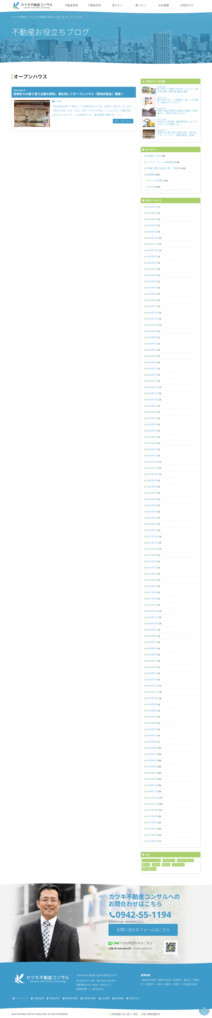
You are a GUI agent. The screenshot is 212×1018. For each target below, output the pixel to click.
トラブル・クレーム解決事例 (160, 162)
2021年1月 (151, 604)
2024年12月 (152, 312)
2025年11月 (152, 244)
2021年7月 (151, 567)
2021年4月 (151, 586)
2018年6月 (151, 760)
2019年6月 (151, 723)
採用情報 (119, 998)
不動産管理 (71, 5)
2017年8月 (151, 822)
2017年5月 (151, 841)
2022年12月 (152, 461)
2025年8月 (151, 262)
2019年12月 (152, 685)
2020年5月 (151, 654)
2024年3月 (151, 368)
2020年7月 (151, 642)
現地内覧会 (149, 868)
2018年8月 (151, 747)
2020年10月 (152, 623)
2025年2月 (151, 300)
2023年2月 (151, 449)
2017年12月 (152, 797)
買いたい (140, 5)
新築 (166, 864)
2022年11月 (152, 468)
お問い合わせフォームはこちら (143, 929)
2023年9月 (151, 405)
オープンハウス (151, 860)
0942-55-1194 (143, 914)
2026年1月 (151, 231)
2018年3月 (151, 778)
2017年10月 (152, 810)
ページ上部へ (204, 1012)
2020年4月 (151, 660)
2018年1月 (151, 791)
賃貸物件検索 (71, 998)
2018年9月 (151, 741)
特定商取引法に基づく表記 (125, 1014)
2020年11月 (152, 617)
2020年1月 (151, 679)
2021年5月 (151, 579)
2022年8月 (151, 486)
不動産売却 (94, 5)
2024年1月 (151, 380)
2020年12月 (152, 611)
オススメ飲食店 (156, 180)
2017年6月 (151, 835)
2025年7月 (151, 269)
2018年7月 (151, 754)
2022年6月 (151, 499)
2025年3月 (151, 293)
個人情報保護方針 (151, 1014)
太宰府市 (169, 860)
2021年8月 (151, 561)
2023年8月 (151, 411)
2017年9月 (151, 816)
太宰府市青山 (185, 860)
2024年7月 (151, 343)
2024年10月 (152, 324)
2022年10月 (152, 474)
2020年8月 (151, 635)
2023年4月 (151, 436)
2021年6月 (151, 573)
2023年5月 (151, 430)
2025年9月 (151, 256)
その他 (152, 186)
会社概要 (164, 5)
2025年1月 (151, 306)
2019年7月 (151, 716)
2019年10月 (152, 698)
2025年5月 (151, 281)
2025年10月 (152, 250)
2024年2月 (151, 374)
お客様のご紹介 (153, 155)
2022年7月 (151, 492)
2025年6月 (151, 275)
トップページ (21, 998)
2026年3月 (151, 219)
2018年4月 (151, 772)
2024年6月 (151, 349)
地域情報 (150, 174)
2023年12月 (152, 387)
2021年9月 (151, 555)
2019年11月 (152, 691)
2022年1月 (151, 530)
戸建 (155, 864)
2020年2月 (151, 673)
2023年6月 (151, 424)
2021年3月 (151, 592)
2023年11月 (152, 393)
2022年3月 (151, 517)
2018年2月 (151, 785)
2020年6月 (151, 648)
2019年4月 (151, 735)
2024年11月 (152, 318)
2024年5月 (151, 356)
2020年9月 (151, 629)
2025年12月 (152, 237)
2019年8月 (151, 710)
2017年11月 (152, 803)
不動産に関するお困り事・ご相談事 (163, 168)
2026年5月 (151, 206)
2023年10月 (152, 399)
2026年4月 (151, 212)
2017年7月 (151, 828)
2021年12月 (152, 536)
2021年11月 (152, 542)
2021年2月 (151, 598)
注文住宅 (178, 864)
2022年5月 (151, 505)
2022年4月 (151, 511)
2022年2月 (151, 523)
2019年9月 (151, 704)
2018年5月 (151, 766)
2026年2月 (151, 225)
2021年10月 (152, 548)
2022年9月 (151, 480)
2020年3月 (151, 667)
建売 (145, 864)
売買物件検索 (89, 998)
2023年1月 (151, 455)
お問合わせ (186, 5)
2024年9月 (151, 331)
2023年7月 (151, 418)
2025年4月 (151, 287)
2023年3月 (151, 443)
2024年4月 (151, 362)
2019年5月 (151, 729)
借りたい (117, 5)
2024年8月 (151, 337)
